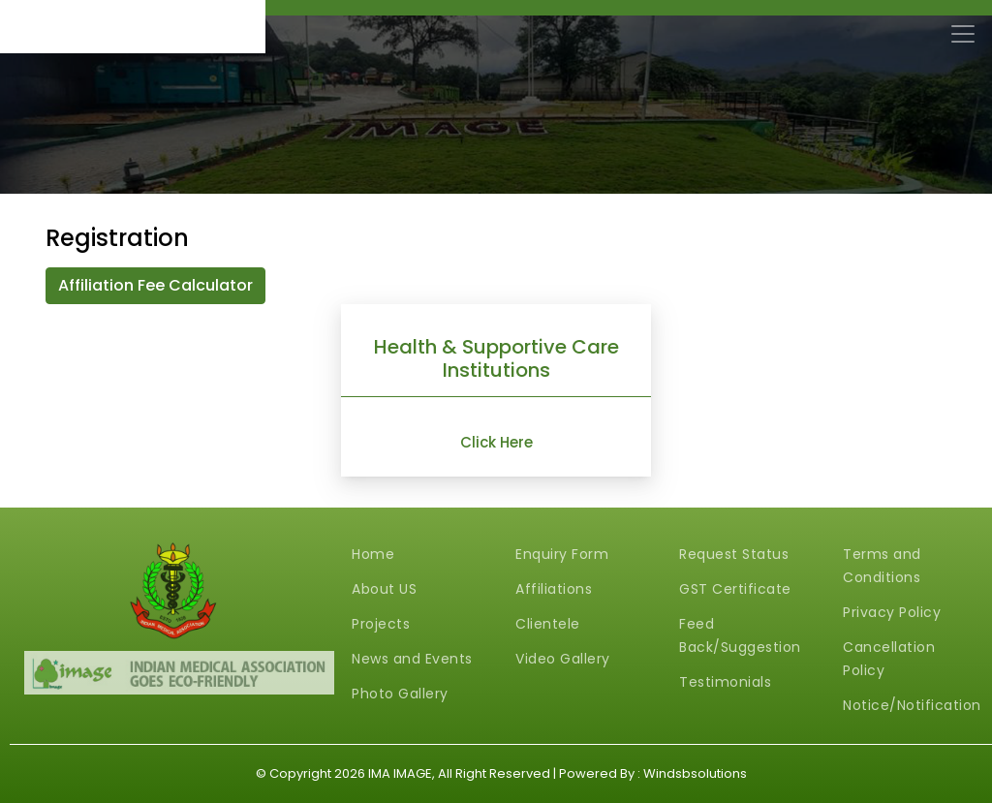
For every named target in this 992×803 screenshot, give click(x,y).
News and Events (412, 658)
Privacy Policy (892, 612)
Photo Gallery (400, 693)
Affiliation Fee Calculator (155, 285)
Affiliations (553, 589)
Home (373, 554)
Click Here (496, 442)
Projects (381, 623)
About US (384, 589)
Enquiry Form (561, 554)
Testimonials (725, 682)
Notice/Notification (912, 705)
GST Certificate (735, 589)
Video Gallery (562, 658)
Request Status (734, 554)
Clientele (547, 623)
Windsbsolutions (695, 773)
